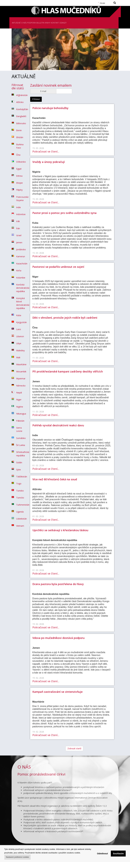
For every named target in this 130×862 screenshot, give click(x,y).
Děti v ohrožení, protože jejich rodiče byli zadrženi (64, 317)
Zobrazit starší (74, 748)
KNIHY (47, 23)
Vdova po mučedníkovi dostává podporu (58, 638)
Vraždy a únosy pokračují (48, 162)
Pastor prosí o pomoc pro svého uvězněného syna (64, 213)
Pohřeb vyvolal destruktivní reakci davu (58, 425)
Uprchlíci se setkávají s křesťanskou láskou (60, 530)
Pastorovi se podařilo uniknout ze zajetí (58, 266)
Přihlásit (36, 99)
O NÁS (24, 23)
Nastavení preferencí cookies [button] (17, 857)
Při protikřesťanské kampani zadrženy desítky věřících (67, 371)
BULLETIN (40, 23)
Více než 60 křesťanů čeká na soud (54, 479)
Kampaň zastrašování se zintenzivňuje (57, 691)
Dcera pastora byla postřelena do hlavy (58, 584)
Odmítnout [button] (102, 853)
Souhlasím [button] (118, 853)
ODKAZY (63, 23)
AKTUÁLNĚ (16, 23)
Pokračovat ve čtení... (45, 151)
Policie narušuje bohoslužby (50, 108)
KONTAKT (55, 23)
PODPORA (31, 23)
